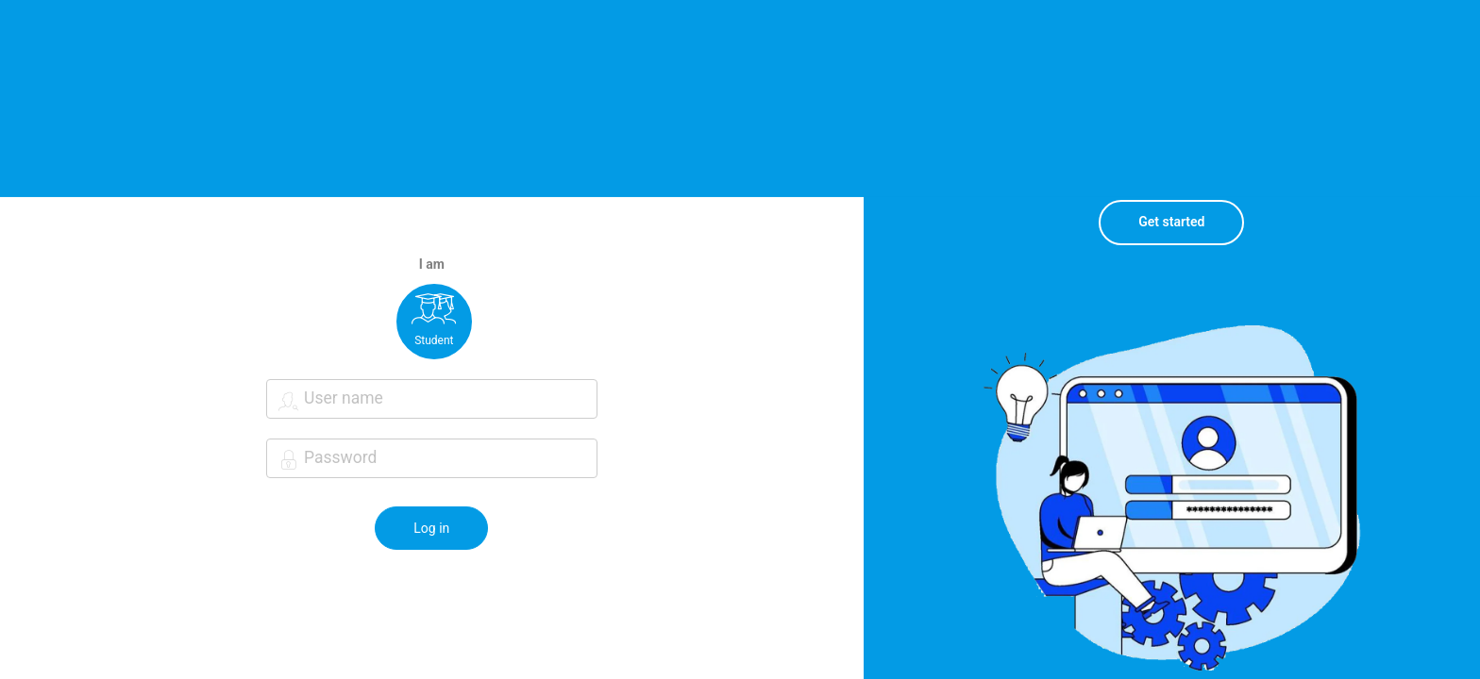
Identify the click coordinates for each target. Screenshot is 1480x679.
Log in (431, 528)
